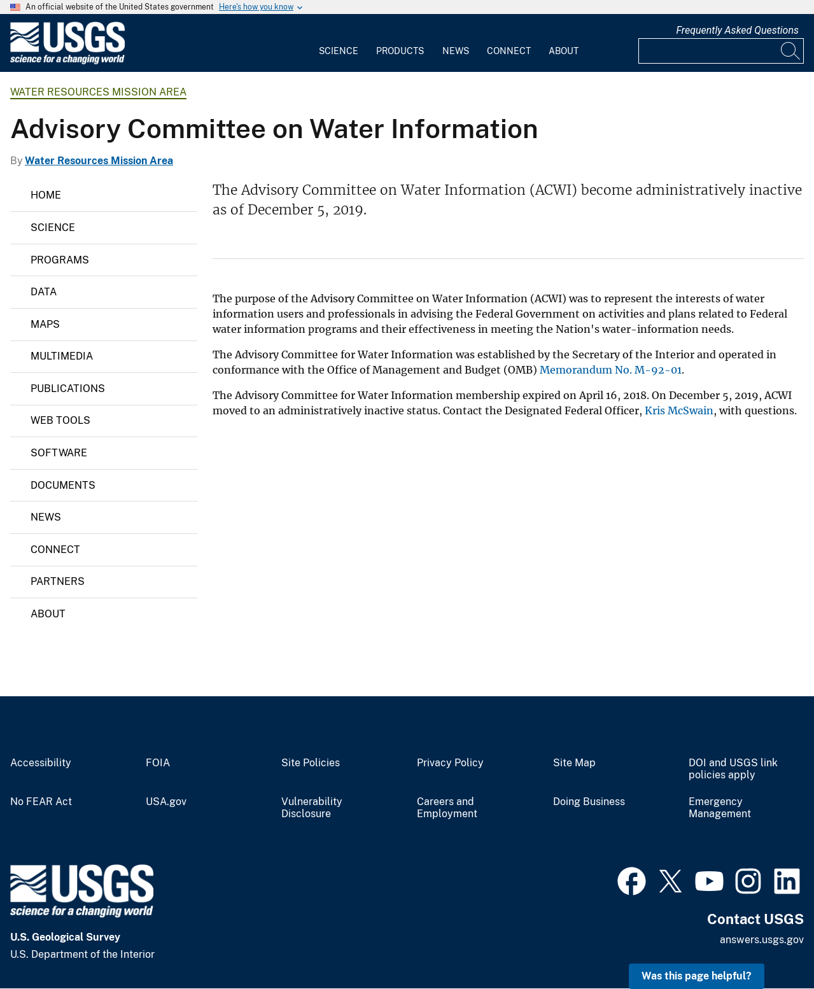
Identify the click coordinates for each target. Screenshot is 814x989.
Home (46, 195)
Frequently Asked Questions (737, 30)
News (455, 51)
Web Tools (60, 420)
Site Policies (310, 763)
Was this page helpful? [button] (697, 976)
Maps (45, 324)
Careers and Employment (447, 808)
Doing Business (589, 802)
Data (44, 292)
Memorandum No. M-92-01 (611, 369)
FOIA (158, 763)
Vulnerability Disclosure (311, 808)
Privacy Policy (450, 763)
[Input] (721, 51)
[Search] (791, 51)
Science (338, 51)
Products (400, 51)
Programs (60, 260)
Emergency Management (720, 808)
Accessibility (40, 763)
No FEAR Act (41, 802)
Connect (509, 51)
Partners (58, 581)
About (564, 51)
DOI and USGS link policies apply (733, 769)
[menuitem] (338, 43)
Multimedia (62, 356)
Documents (63, 485)
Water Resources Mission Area (98, 92)
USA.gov (166, 802)
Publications (68, 388)
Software (59, 453)
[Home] (67, 61)
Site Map (574, 763)
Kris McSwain (679, 410)
